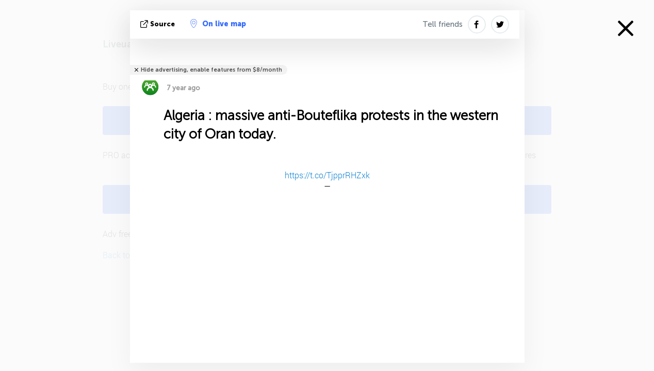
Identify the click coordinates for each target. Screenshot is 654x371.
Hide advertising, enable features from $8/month (211, 69)
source (158, 24)
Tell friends (442, 24)
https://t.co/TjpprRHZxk (327, 175)
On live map (218, 23)
